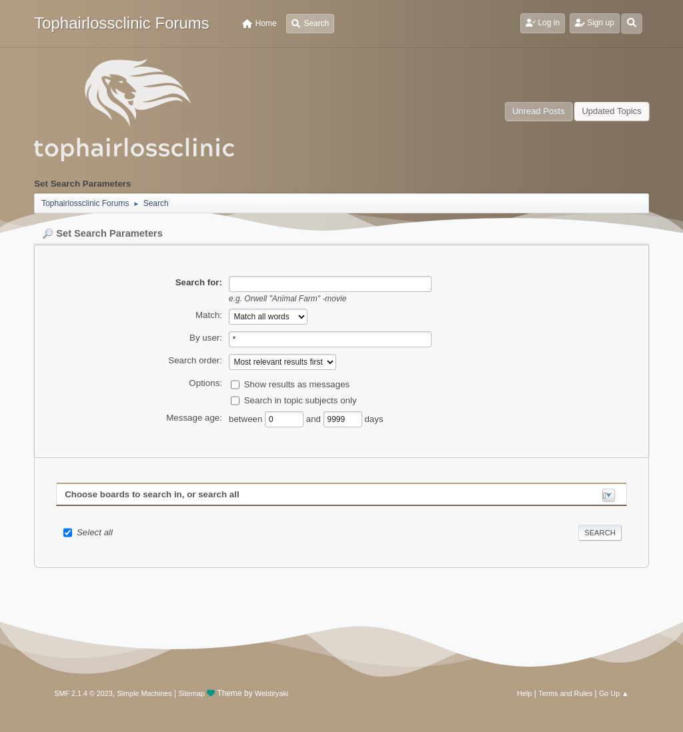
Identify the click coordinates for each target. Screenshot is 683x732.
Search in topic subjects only (300, 400)
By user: (205, 338)
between (247, 419)
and (314, 419)
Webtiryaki (271, 693)
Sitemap (191, 693)
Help (524, 693)
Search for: (198, 282)
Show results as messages (297, 384)
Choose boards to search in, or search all (152, 494)
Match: (208, 315)
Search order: (195, 360)
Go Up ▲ (614, 693)
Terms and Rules (565, 693)
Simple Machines (144, 693)
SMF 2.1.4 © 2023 (83, 693)
